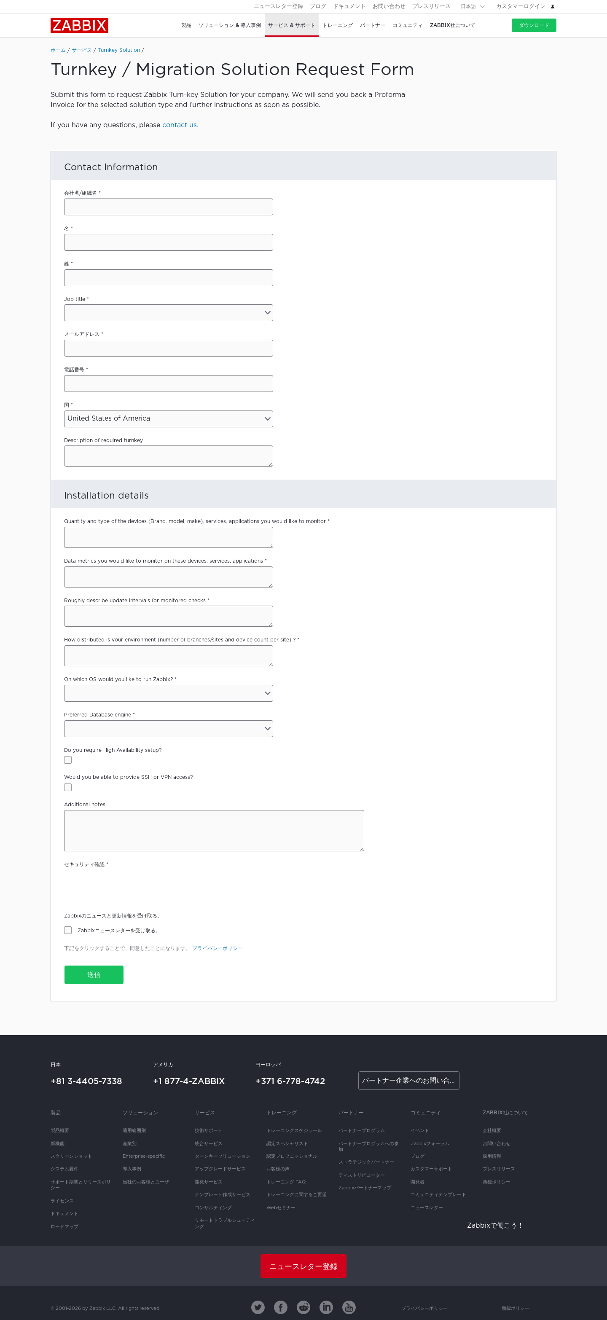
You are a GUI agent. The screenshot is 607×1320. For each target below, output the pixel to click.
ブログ (318, 6)
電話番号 (74, 370)
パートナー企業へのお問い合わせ (410, 1081)
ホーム (58, 50)
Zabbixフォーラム (430, 1144)
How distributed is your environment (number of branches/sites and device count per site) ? (179, 640)
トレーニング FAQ (286, 1182)
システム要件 (64, 1169)
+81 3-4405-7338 (86, 1081)
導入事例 (132, 1169)
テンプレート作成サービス (222, 1195)
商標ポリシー (496, 1182)
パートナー (351, 1112)
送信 (94, 975)
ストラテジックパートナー (366, 1162)
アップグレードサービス (220, 1169)
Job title (74, 299)
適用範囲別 (134, 1131)
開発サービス (209, 1182)
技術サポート (209, 1131)
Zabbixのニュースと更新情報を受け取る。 (113, 916)
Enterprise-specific (144, 1156)
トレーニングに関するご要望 (296, 1195)
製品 (56, 1112)
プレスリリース (431, 6)
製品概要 (60, 1131)
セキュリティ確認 (84, 864)
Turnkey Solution (119, 50)
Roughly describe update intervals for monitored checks (135, 600)
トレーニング (281, 1112)
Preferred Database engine (97, 715)
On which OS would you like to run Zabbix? (118, 679)
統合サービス (209, 1144)
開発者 (417, 1182)
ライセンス (62, 1201)
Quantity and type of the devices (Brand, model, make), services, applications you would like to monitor (195, 521)
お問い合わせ (389, 6)
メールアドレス (81, 334)
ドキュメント (349, 6)
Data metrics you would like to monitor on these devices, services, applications (163, 561)
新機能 (57, 1144)
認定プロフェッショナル (291, 1156)
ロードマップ (64, 1227)
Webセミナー (280, 1208)
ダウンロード (534, 25)
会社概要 (492, 1131)
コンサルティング (213, 1208)
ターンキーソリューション (222, 1156)
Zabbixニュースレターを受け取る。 (119, 930)
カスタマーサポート (431, 1169)
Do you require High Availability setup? (112, 750)
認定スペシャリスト (287, 1144)
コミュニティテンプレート (438, 1195)
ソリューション (140, 1112)
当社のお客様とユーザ (146, 1182)
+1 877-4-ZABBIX (189, 1081)
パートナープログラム (361, 1131)
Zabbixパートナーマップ (364, 1188)
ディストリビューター (361, 1175)
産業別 (130, 1144)
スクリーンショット (71, 1156)
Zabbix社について (505, 1112)
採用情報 (492, 1156)
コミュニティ (426, 1112)
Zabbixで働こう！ (495, 1226)
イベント (420, 1131)
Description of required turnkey (103, 440)
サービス (82, 50)
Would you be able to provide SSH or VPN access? (128, 777)
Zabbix (79, 25)
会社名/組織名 (80, 193)
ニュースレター (427, 1208)
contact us (179, 125)
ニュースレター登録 (278, 6)
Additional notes (84, 804)
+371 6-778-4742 (290, 1081)
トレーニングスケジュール (294, 1131)
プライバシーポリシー (217, 948)
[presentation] (128, 886)
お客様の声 (278, 1169)
